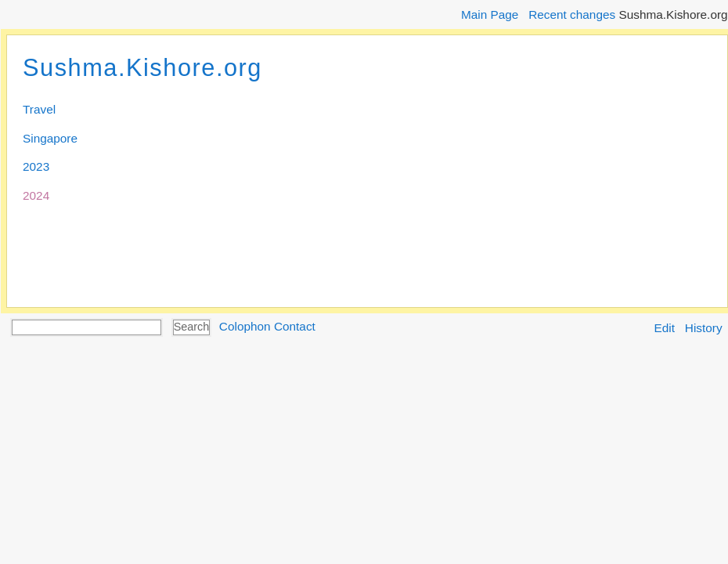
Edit (664, 327)
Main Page (489, 14)
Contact (294, 326)
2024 (36, 195)
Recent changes (571, 14)
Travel (39, 109)
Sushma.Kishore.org (142, 67)
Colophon (245, 326)
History (704, 327)
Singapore (50, 138)
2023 (36, 166)
